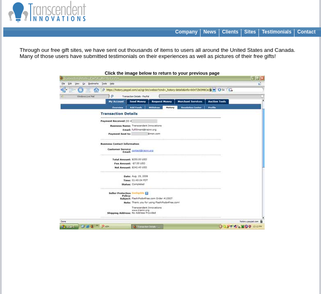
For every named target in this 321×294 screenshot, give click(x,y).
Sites (250, 32)
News (210, 32)
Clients (230, 32)
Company (186, 32)
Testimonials (277, 32)
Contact (306, 32)
